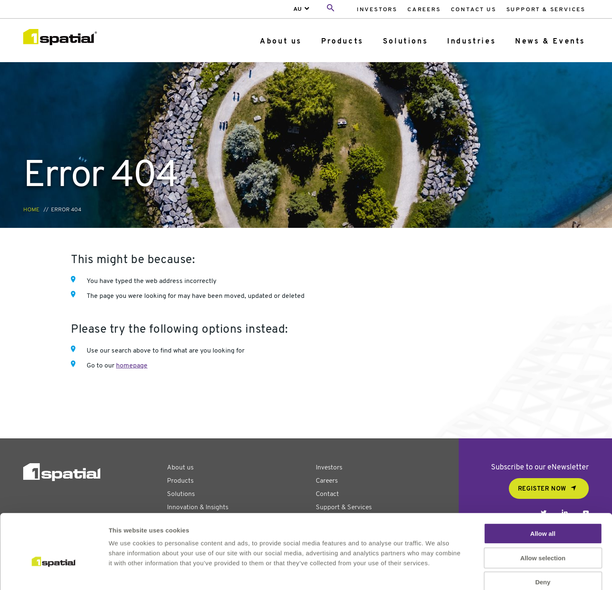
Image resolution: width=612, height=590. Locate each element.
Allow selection (542, 513)
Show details (435, 573)
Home (31, 210)
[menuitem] (377, 9)
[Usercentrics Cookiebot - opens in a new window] (53, 574)
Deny (543, 537)
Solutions (405, 42)
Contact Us (473, 10)
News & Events (550, 42)
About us (281, 42)
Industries (471, 42)
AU (297, 9)
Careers (424, 10)
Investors (377, 10)
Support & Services (545, 10)
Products (342, 42)
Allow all (543, 488)
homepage (132, 366)
